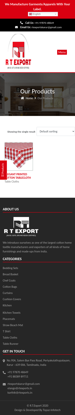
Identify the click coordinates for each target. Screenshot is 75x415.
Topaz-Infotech (51, 410)
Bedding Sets (10, 268)
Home (29, 98)
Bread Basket (10, 274)
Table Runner (10, 343)
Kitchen (7, 305)
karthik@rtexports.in (20, 392)
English (35, 14)
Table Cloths (12, 181)
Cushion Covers (12, 299)
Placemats (9, 319)
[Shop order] (56, 131)
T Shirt (6, 331)
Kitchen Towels (11, 312)
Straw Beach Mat (13, 325)
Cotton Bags (10, 286)
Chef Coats (9, 280)
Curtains (8, 293)
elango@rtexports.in (20, 388)
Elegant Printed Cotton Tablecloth (18, 175)
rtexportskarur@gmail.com (47, 27)
